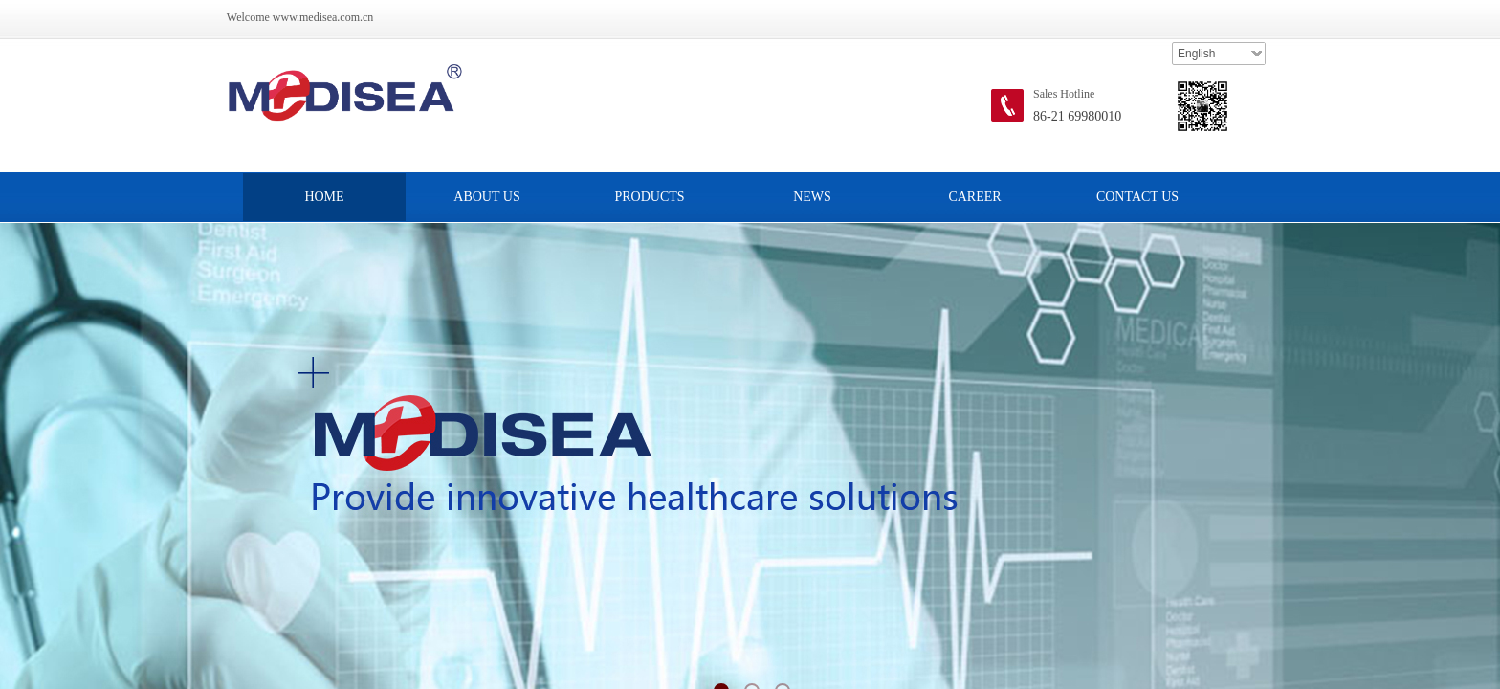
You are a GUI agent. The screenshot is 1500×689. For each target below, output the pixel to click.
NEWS (812, 196)
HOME (323, 196)
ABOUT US (486, 196)
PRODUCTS (649, 196)
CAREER (974, 196)
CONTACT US (1137, 196)
